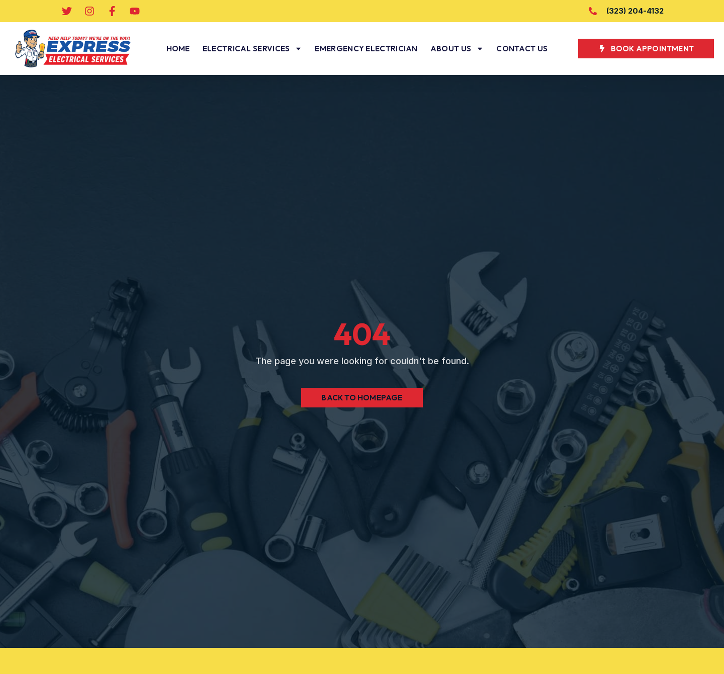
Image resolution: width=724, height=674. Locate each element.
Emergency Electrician (366, 48)
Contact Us (522, 48)
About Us (457, 48)
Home (178, 48)
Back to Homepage (361, 397)
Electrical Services (253, 48)
